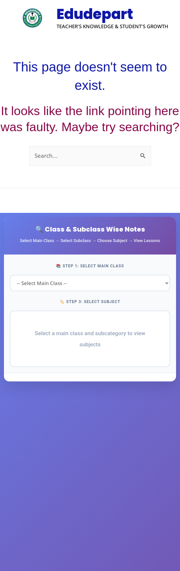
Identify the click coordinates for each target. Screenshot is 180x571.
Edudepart (99, 14)
